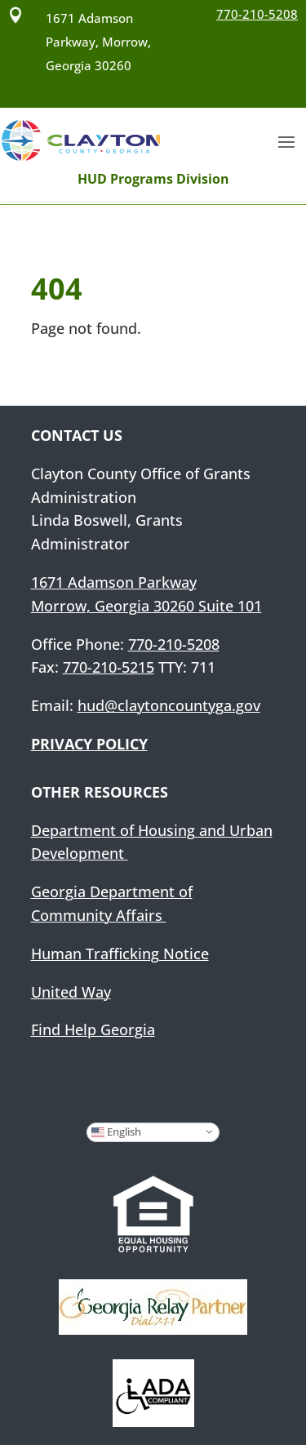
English (116, 1130)
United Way (71, 992)
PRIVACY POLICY (89, 744)
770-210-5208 (174, 644)
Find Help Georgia (93, 1029)
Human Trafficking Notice (120, 953)
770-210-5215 (108, 667)
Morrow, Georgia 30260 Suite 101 (146, 606)
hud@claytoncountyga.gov (169, 705)
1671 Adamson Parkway (114, 582)
